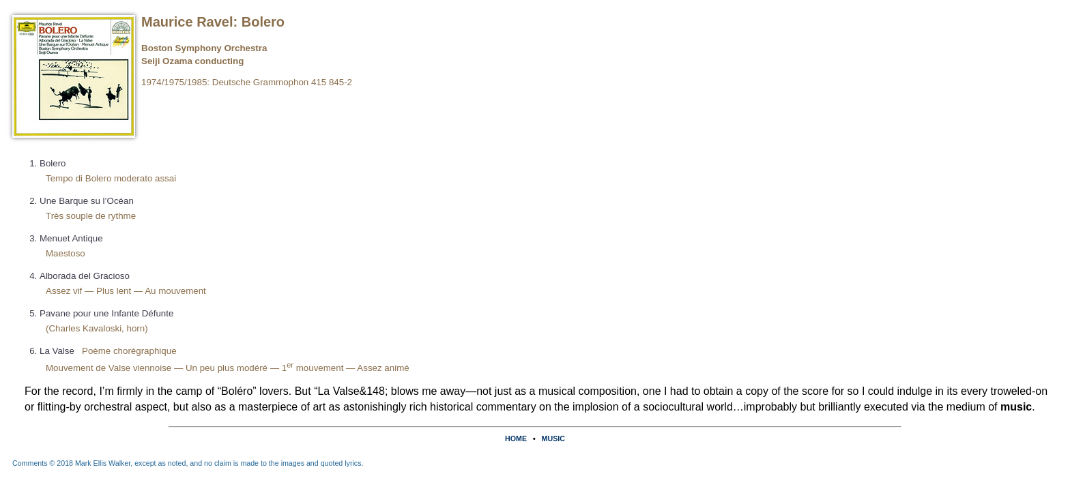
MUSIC (553, 438)
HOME (516, 438)
